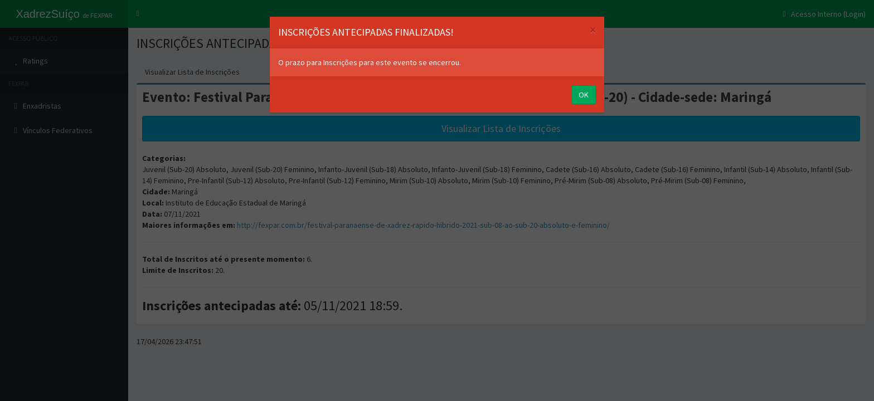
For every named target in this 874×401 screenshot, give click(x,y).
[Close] (593, 30)
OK (584, 95)
